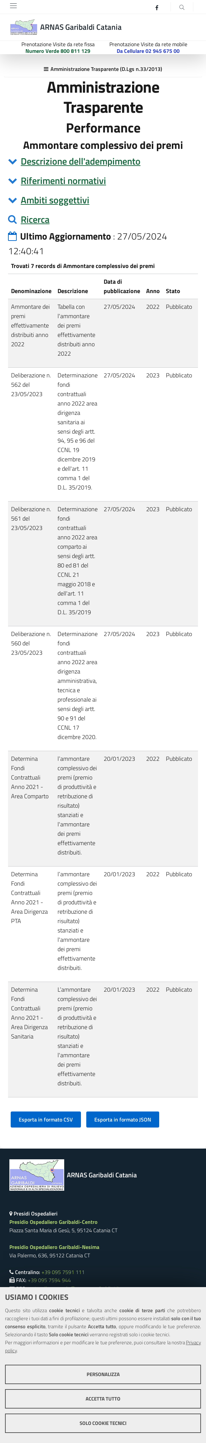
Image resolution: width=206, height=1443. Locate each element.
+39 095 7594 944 (49, 1280)
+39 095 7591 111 (63, 1272)
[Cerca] (182, 6)
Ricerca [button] (35, 219)
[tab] (103, 161)
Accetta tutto (103, 1399)
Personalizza (103, 1374)
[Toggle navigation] (13, 6)
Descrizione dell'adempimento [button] (80, 161)
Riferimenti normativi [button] (63, 180)
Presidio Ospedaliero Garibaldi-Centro (53, 1222)
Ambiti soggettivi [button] (55, 200)
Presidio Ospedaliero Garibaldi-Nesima (54, 1247)
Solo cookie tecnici (103, 1423)
